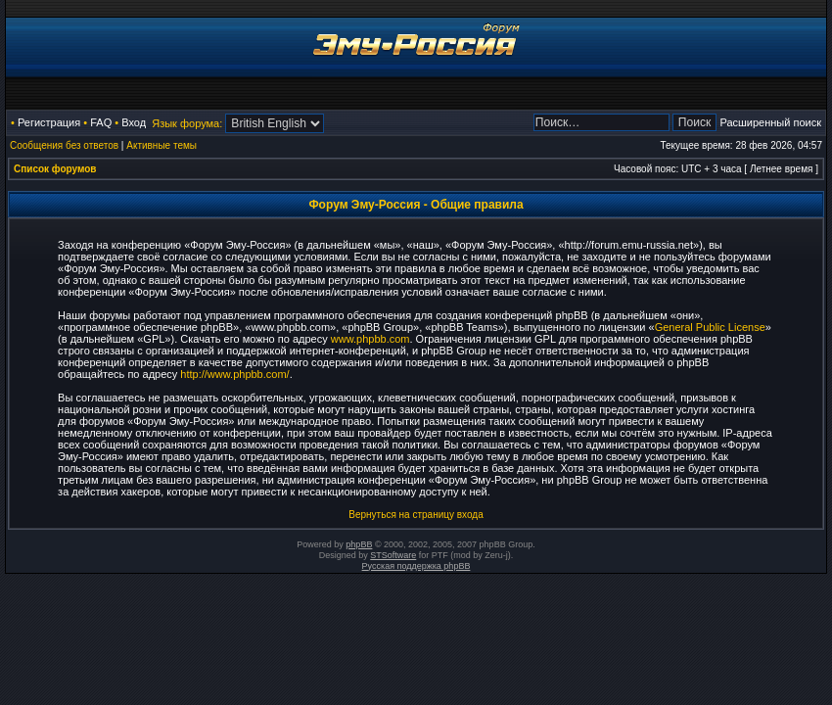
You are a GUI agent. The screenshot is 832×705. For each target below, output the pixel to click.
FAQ (101, 122)
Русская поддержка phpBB (416, 566)
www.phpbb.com (370, 339)
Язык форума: (187, 123)
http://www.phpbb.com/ (234, 374)
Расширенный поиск (770, 122)
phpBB (359, 544)
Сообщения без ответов (64, 145)
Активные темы (161, 145)
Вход (133, 122)
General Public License (710, 327)
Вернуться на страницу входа (415, 514)
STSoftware (393, 555)
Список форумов (55, 169)
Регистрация (49, 122)
